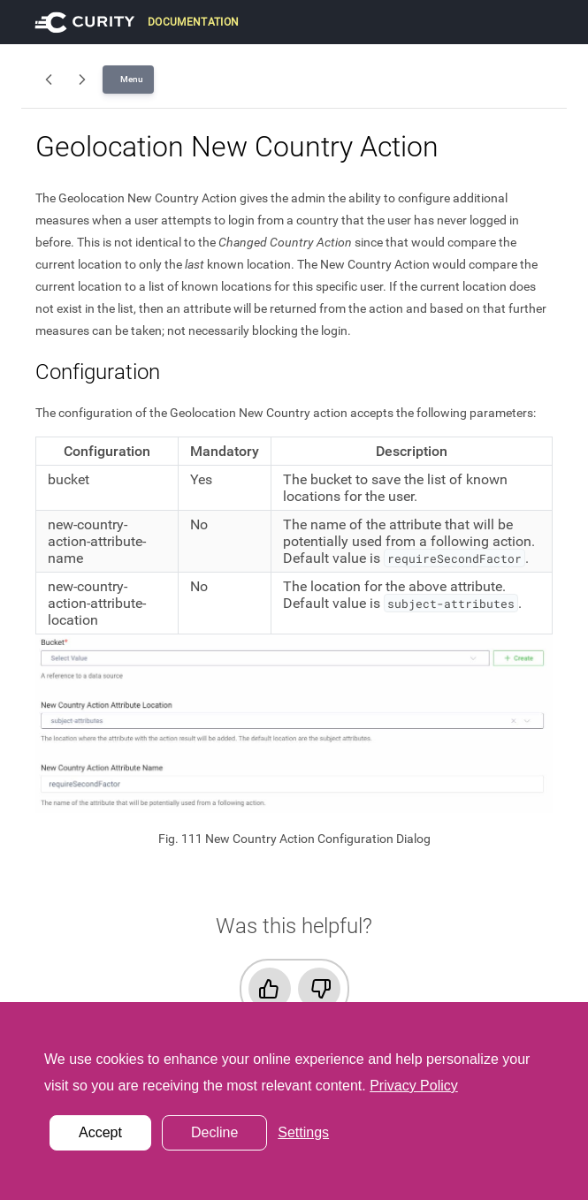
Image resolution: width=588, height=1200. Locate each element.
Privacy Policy (414, 1085)
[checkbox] (294, 989)
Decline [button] (214, 1132)
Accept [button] (100, 1132)
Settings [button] (303, 1132)
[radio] (269, 989)
